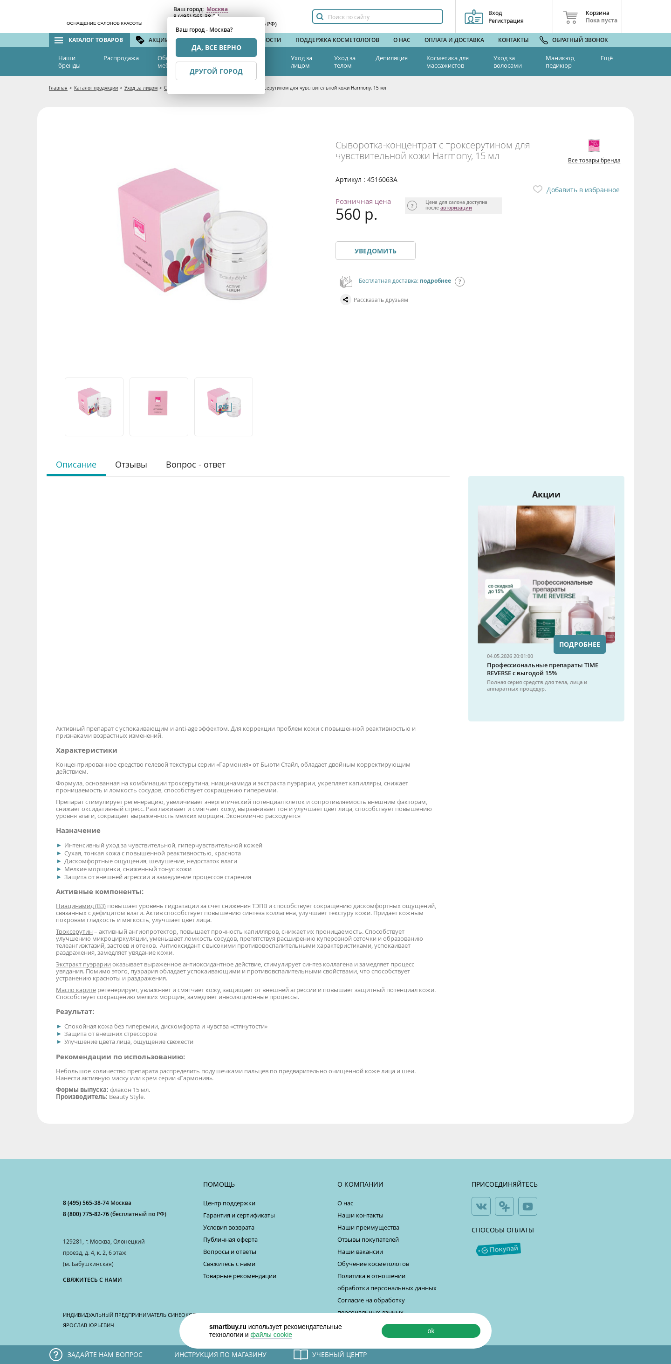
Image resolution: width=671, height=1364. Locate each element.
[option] (94, 407)
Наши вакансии (360, 1251)
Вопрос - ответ (196, 464)
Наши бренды (69, 62)
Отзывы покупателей (368, 1239)
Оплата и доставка (454, 40)
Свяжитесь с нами (229, 1263)
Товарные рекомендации (239, 1276)
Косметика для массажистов (447, 62)
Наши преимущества (368, 1227)
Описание (76, 464)
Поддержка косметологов (337, 40)
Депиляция (392, 58)
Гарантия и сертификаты (239, 1215)
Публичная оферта (230, 1239)
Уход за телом (345, 62)
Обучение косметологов (373, 1263)
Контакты (513, 40)
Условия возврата (228, 1227)
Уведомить (376, 250)
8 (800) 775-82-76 (86, 1214)
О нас (402, 40)
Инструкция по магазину (220, 1354)
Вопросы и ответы (229, 1251)
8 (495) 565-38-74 (86, 1203)
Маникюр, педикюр (560, 62)
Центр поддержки (229, 1203)
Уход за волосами (507, 62)
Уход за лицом (301, 62)
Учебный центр (339, 1354)
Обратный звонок (580, 40)
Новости (267, 40)
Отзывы (131, 464)
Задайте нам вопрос (105, 1354)
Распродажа (121, 58)
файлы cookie (271, 1334)
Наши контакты (360, 1215)
